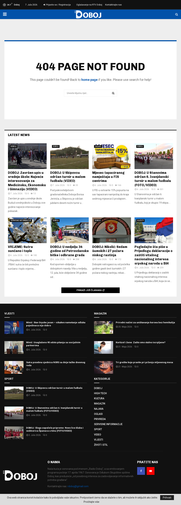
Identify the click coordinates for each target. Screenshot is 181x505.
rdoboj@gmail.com (78, 486)
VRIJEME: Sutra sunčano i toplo (20, 249)
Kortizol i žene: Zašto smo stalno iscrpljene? (140, 342)
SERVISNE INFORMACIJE (21, 220)
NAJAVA (98, 408)
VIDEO (97, 434)
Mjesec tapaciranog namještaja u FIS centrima (108, 177)
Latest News (19, 135)
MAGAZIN (99, 403)
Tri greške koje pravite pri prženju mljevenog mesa (144, 362)
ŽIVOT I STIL (101, 444)
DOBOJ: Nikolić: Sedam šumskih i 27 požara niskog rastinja (109, 251)
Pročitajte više (91, 502)
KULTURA (99, 398)
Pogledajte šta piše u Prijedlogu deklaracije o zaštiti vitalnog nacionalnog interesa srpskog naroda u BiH (154, 255)
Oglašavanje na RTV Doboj (89, 5)
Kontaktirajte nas (113, 5)
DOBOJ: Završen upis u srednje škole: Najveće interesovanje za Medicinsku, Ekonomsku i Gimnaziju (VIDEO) (27, 181)
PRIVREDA (100, 419)
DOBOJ (13, 146)
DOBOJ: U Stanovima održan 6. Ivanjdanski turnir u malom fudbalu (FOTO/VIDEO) (153, 179)
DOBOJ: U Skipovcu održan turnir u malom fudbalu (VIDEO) (67, 177)
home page (89, 80)
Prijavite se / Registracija (57, 5)
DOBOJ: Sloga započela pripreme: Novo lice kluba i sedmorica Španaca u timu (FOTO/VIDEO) (54, 429)
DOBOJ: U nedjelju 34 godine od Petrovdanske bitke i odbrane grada (69, 251)
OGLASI (98, 146)
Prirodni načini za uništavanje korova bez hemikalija (145, 322)
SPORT (98, 429)
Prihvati (167, 497)
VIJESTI (140, 220)
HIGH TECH (100, 393)
